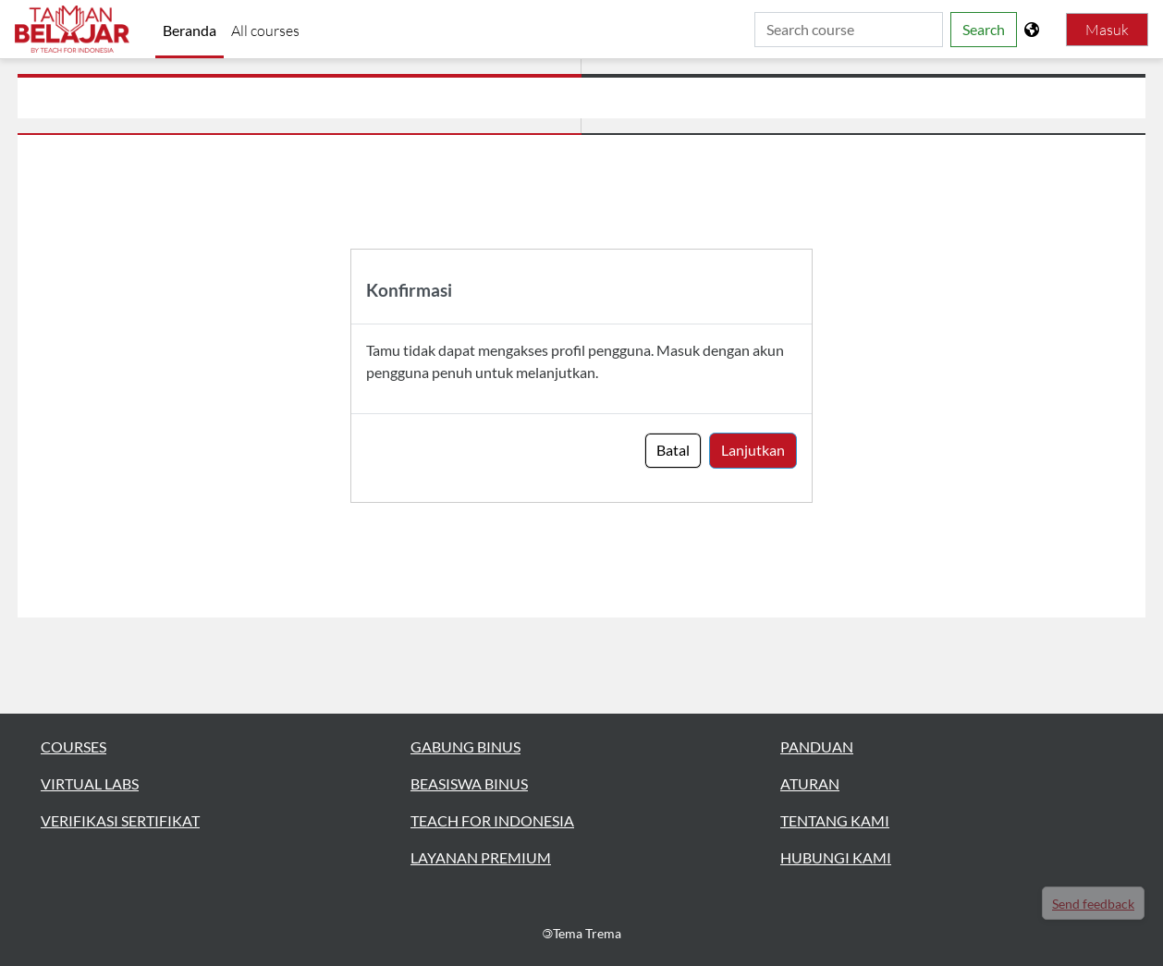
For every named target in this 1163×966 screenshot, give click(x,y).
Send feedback (1093, 903)
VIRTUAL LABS (90, 783)
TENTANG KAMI (834, 820)
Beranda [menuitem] (189, 30)
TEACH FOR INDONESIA (492, 820)
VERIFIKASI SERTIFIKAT (120, 820)
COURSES (73, 746)
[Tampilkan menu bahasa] (1033, 29)
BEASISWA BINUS (469, 783)
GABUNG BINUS (465, 746)
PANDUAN (816, 746)
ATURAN (809, 783)
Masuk (1107, 29)
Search (983, 29)
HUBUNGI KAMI (835, 857)
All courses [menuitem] (265, 30)
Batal (673, 450)
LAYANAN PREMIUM (480, 857)
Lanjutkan (753, 450)
